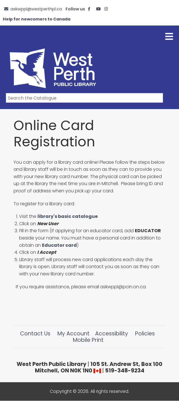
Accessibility (111, 333)
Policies (145, 333)
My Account (73, 333)
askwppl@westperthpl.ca (36, 9)
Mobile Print (88, 340)
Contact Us (35, 333)
